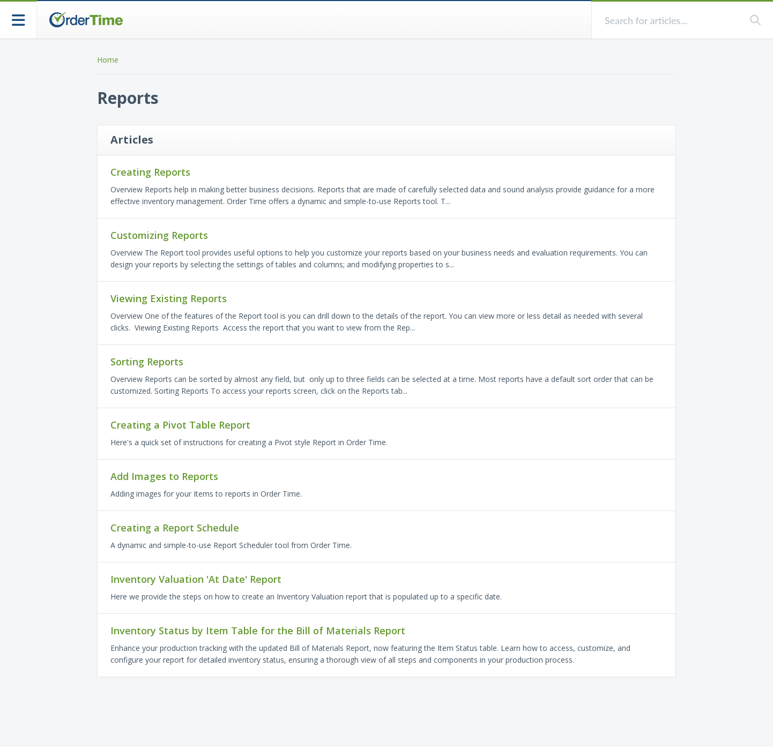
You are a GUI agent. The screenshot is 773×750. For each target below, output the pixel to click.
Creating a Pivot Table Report (180, 424)
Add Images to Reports (164, 476)
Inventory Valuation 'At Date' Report (195, 579)
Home (107, 60)
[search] (671, 20)
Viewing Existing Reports (168, 298)
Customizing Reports (159, 235)
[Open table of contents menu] (18, 19)
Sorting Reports (146, 361)
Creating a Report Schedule (174, 527)
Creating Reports (150, 172)
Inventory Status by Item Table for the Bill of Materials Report (257, 630)
